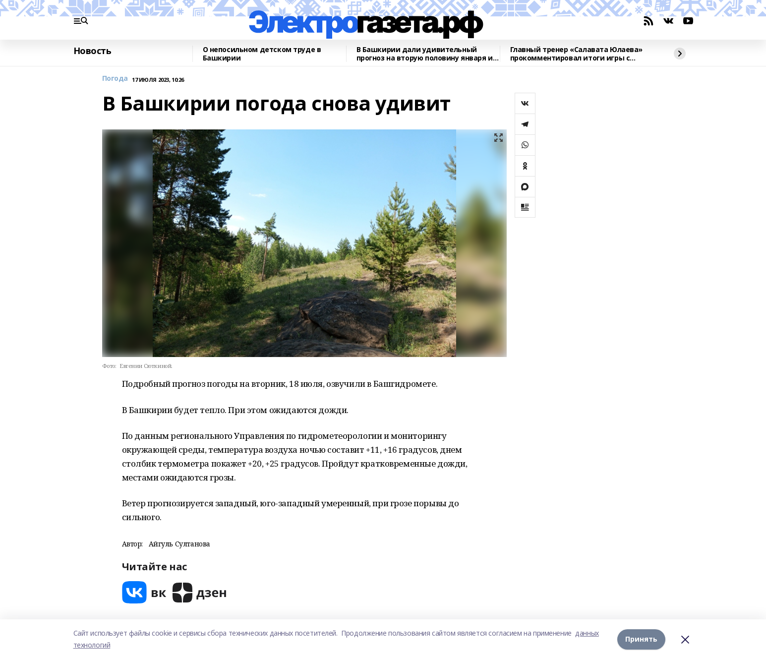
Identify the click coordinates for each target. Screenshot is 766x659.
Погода (115, 78)
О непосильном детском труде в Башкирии (262, 54)
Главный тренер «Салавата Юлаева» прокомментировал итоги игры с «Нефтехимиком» (576, 54)
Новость (92, 51)
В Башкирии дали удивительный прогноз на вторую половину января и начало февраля (424, 54)
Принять (641, 639)
